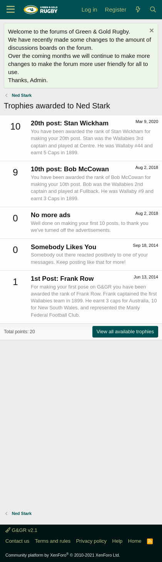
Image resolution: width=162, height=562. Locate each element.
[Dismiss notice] (150, 31)
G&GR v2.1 (21, 530)
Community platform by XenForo (62, 555)
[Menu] (11, 9)
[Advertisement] (81, 421)
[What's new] (137, 9)
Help (117, 541)
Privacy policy (91, 541)
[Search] (152, 9)
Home (135, 541)
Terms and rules (52, 541)
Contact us (17, 541)
